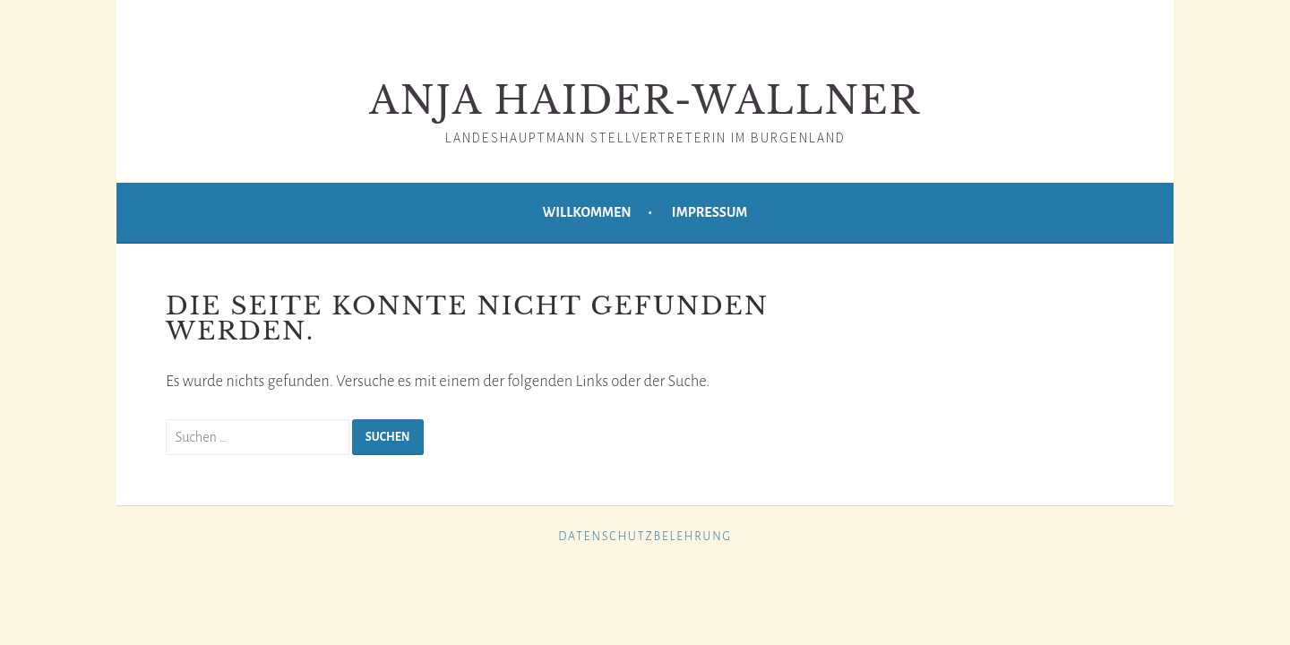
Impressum (710, 212)
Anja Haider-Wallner (645, 100)
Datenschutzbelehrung (645, 536)
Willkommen (587, 212)
